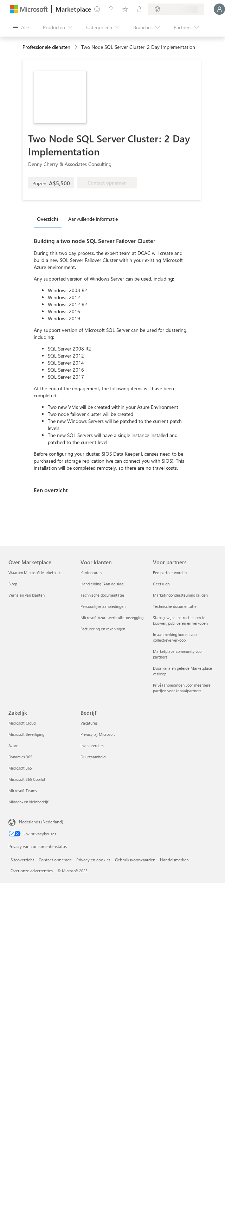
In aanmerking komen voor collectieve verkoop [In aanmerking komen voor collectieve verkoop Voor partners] (175, 637)
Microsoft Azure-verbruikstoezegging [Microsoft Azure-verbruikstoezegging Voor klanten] (112, 617)
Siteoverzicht (22, 859)
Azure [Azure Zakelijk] (13, 745)
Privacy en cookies (93, 859)
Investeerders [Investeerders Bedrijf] (92, 745)
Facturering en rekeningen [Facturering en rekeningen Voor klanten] (103, 628)
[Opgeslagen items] (125, 9)
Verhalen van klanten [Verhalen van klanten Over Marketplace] (26, 595)
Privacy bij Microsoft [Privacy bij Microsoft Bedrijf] (98, 734)
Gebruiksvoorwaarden (135, 859)
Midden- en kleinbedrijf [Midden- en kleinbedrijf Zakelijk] (28, 801)
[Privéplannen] (139, 9)
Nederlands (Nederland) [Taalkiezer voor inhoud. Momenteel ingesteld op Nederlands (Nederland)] (41, 821)
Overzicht (47, 219)
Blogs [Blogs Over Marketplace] (13, 583)
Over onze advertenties (32, 870)
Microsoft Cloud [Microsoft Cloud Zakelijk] (22, 723)
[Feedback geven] (97, 9)
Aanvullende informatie (93, 219)
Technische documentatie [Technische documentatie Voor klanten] (102, 595)
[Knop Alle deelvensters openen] (21, 27)
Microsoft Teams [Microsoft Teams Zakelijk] (22, 790)
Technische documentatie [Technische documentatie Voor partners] (175, 606)
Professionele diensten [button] (46, 47)
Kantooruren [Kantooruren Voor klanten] (91, 572)
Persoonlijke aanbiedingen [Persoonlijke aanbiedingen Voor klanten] (103, 606)
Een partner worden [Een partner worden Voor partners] (170, 572)
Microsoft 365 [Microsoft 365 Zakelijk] (20, 768)
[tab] (49, 218)
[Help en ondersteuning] (111, 9)
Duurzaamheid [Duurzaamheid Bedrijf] (93, 756)
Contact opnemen (55, 859)
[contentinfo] (76, 47)
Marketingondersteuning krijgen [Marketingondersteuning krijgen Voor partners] (180, 595)
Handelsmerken (174, 859)
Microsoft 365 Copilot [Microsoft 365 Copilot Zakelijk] (26, 779)
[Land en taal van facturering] (176, 9)
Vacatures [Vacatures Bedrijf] (89, 723)
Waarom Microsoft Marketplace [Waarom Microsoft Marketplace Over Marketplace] (35, 572)
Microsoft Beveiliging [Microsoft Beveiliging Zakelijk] (26, 734)
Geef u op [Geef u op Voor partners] (161, 583)
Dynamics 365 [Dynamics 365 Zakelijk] (20, 756)
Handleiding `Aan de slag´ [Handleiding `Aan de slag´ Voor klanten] (102, 583)
